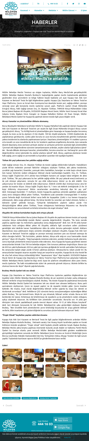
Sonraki (81, 405)
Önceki (7, 405)
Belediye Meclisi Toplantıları (48, 398)
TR (38, 4)
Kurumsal (25, 10)
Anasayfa (18, 31)
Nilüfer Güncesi (70, 10)
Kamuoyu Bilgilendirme (30, 398)
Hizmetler (39, 10)
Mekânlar (53, 10)
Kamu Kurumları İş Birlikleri (11, 398)
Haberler (27, 31)
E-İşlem (84, 10)
